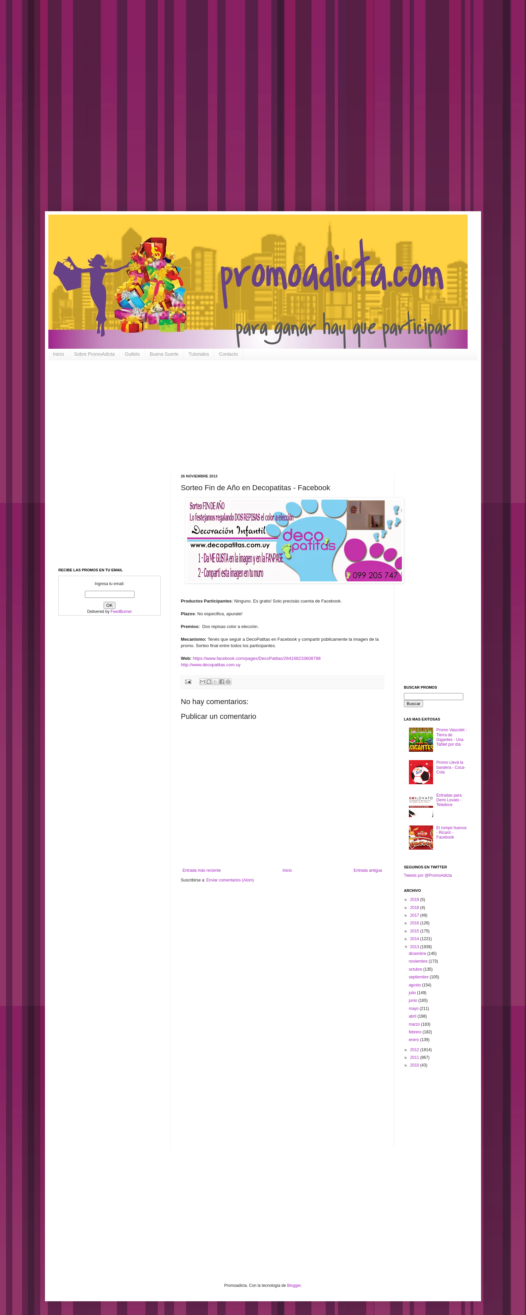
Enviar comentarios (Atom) (230, 880)
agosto (415, 985)
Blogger (294, 1285)
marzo (415, 1024)
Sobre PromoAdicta (94, 354)
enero (414, 1039)
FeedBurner (121, 611)
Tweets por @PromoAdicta (428, 875)
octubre (416, 969)
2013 (415, 947)
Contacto (228, 354)
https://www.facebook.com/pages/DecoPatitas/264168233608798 (257, 658)
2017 (415, 915)
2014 (415, 938)
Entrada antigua (368, 870)
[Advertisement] (214, 110)
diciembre (418, 953)
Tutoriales (199, 354)
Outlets (132, 354)
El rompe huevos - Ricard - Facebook (451, 832)
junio (413, 1000)
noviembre (418, 961)
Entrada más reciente (201, 870)
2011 (415, 1057)
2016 (415, 923)
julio (413, 992)
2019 (415, 899)
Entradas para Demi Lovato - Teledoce (449, 800)
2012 (415, 1049)
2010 (415, 1065)
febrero (415, 1032)
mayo (414, 1008)
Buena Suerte (164, 354)
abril (413, 1016)
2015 (415, 931)
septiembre (419, 977)
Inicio (58, 354)
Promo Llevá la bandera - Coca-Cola (451, 767)
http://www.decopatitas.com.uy (211, 664)
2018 (415, 907)
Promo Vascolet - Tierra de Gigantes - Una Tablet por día (451, 737)
